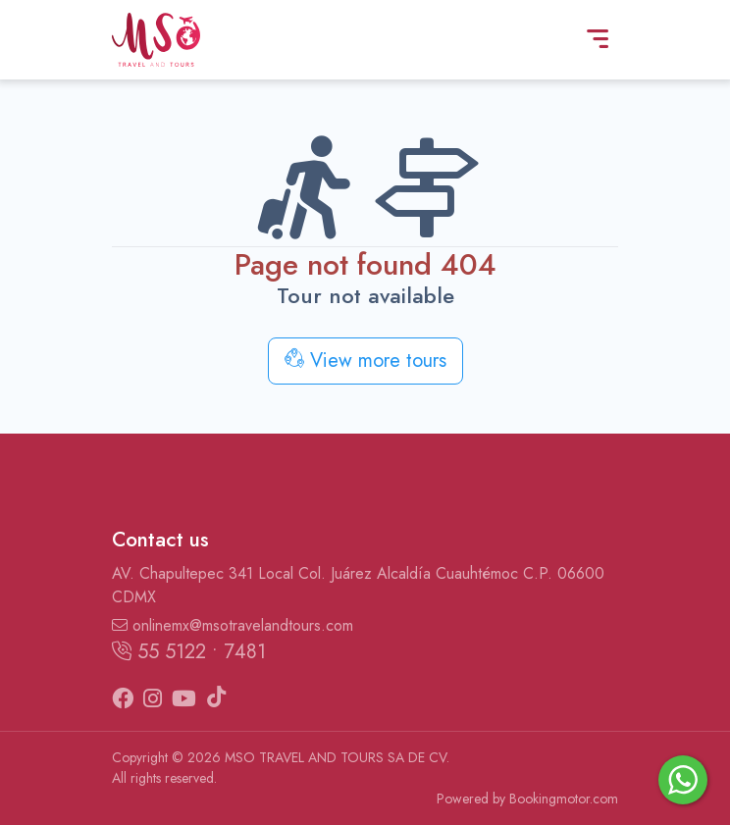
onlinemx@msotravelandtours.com (232, 625)
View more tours (365, 360)
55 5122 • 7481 (189, 652)
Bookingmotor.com (563, 798)
